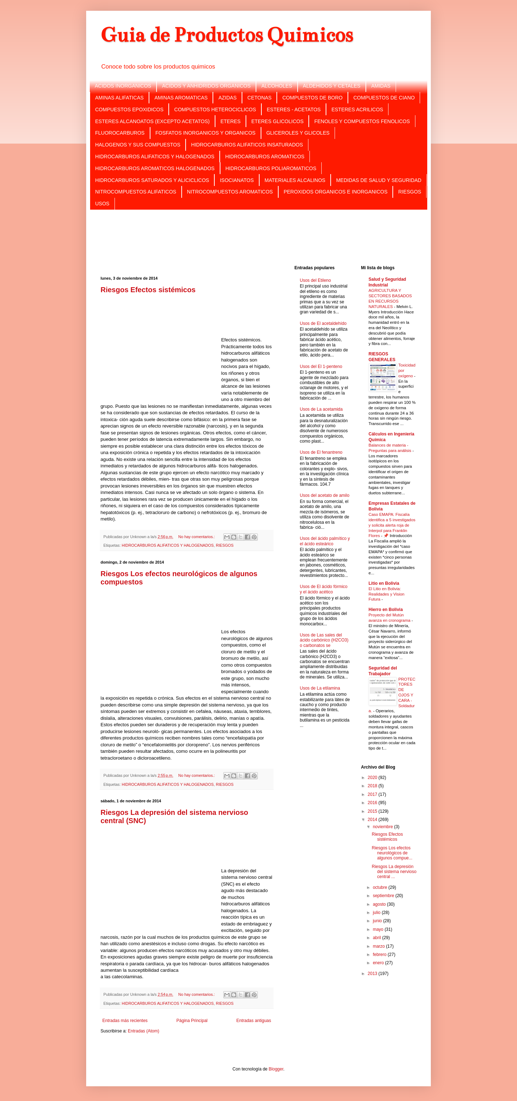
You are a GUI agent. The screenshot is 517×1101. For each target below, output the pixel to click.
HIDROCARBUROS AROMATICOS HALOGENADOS (155, 168)
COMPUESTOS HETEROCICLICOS (215, 109)
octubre (380, 887)
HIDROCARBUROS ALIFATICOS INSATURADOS (247, 145)
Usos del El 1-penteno (321, 366)
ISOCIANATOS (236, 180)
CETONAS (259, 98)
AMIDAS (381, 86)
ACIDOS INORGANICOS (123, 86)
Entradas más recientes (125, 1020)
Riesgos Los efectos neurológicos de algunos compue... (392, 853)
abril (377, 937)
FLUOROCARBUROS (120, 133)
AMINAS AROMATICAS (181, 98)
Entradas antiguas (253, 1020)
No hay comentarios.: (197, 537)
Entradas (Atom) (143, 1031)
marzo (379, 946)
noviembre (383, 826)
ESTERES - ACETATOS (294, 109)
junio (378, 920)
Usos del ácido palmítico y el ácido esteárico (325, 541)
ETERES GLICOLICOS (277, 121)
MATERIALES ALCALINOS (295, 180)
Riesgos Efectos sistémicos (148, 290)
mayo (379, 929)
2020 (373, 777)
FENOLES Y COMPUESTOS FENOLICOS (362, 121)
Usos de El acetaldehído (323, 323)
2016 (373, 802)
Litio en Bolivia (384, 583)
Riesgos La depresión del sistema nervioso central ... (394, 872)
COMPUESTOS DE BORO (312, 98)
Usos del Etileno (315, 280)
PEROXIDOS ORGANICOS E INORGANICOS (335, 192)
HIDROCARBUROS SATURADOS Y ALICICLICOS (152, 180)
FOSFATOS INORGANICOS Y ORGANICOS (205, 133)
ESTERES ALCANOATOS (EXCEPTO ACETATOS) (152, 121)
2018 (373, 785)
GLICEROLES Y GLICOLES (298, 133)
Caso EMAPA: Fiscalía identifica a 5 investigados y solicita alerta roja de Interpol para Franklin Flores (392, 525)
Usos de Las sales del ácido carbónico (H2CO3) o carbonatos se (324, 640)
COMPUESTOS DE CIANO (384, 98)
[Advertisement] (258, 237)
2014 (373, 819)
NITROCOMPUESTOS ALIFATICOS (135, 192)
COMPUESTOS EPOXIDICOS (129, 109)
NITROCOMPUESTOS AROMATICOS (230, 192)
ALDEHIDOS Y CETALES (331, 86)
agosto (380, 904)
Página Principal (192, 1020)
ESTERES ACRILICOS (357, 109)
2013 (373, 973)
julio (377, 912)
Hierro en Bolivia (386, 609)
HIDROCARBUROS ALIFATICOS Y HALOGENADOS (154, 156)
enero (379, 962)
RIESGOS (409, 192)
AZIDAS (227, 98)
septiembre (384, 895)
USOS (102, 203)
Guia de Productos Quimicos (227, 35)
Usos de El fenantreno (321, 452)
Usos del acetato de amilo (324, 495)
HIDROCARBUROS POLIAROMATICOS (270, 168)
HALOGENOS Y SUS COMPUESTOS (137, 145)
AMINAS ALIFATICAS (119, 98)
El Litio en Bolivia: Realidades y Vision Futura (387, 594)
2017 (373, 794)
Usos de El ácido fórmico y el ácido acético (324, 589)
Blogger (276, 1069)
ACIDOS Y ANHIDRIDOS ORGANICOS (206, 86)
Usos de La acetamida (321, 409)
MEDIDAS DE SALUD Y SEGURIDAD (378, 180)
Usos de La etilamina (320, 688)
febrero (380, 954)
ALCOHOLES (276, 86)
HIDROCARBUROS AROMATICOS (264, 156)
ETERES (230, 121)
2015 (373, 811)
